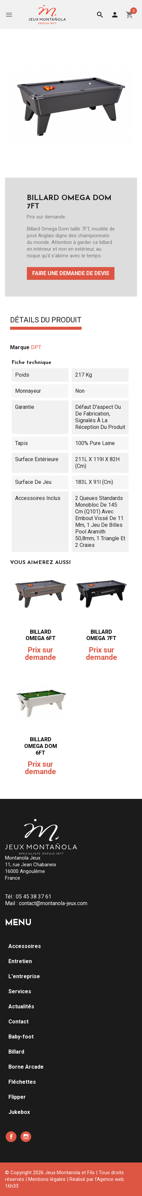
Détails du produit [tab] (46, 320)
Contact (18, 1021)
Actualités (21, 1006)
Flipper (17, 1097)
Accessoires (24, 946)
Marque (20, 347)
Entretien (20, 961)
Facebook (11, 1136)
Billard (16, 1052)
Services (19, 991)
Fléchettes (22, 1082)
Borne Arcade (26, 1067)
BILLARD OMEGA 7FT (101, 635)
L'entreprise (24, 976)
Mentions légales (46, 1179)
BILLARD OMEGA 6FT (41, 635)
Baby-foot (21, 1036)
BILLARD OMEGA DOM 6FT (40, 746)
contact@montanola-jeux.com (53, 903)
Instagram (25, 1136)
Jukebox (19, 1112)
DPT (36, 347)
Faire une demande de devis (70, 273)
